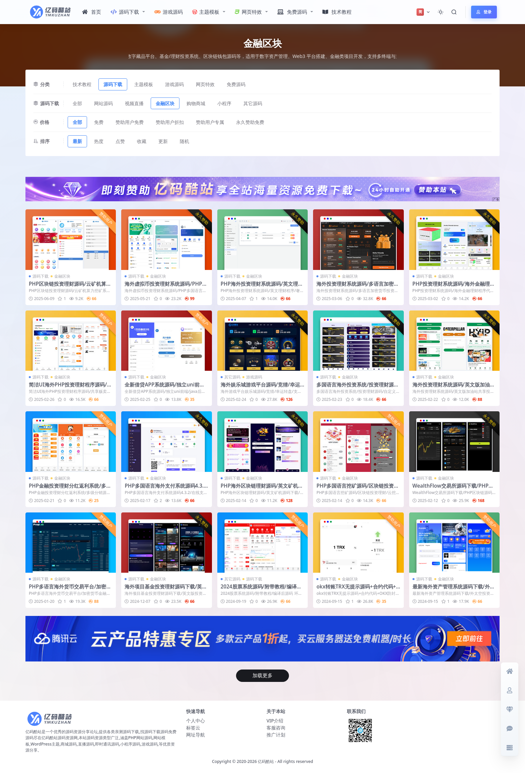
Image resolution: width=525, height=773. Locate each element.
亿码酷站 (266, 761)
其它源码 (252, 103)
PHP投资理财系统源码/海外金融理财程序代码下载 (453, 286)
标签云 (193, 727)
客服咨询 (276, 727)
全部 (77, 103)
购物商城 (195, 103)
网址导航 (195, 734)
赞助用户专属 (210, 122)
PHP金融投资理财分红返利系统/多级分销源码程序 (70, 488)
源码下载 (124, 11)
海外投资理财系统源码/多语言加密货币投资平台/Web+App (357, 286)
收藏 (141, 141)
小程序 (224, 103)
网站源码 (103, 103)
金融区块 (165, 103)
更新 (163, 141)
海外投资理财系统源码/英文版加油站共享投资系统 (453, 387)
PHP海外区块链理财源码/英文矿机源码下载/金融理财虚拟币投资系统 (262, 488)
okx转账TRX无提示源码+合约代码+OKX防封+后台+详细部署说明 (358, 589)
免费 (98, 122)
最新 (77, 141)
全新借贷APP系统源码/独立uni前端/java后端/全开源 (166, 387)
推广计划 (276, 734)
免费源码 (292, 11)
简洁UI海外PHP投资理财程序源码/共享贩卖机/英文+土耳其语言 (70, 387)
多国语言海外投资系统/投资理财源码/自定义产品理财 (355, 387)
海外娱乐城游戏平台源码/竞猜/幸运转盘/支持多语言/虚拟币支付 (260, 387)
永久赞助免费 (250, 122)
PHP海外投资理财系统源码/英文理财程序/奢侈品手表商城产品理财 (262, 286)
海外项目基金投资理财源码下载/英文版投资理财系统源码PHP (166, 589)
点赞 (120, 141)
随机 (184, 141)
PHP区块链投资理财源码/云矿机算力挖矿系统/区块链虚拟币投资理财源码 (70, 286)
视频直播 (134, 103)
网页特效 (248, 11)
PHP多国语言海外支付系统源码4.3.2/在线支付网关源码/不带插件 (164, 488)
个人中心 (195, 720)
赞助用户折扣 (170, 122)
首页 (91, 11)
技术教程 (337, 11)
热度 (98, 141)
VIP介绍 (275, 720)
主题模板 (205, 11)
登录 (484, 12)
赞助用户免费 (130, 122)
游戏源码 (168, 11)
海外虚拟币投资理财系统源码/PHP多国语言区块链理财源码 (166, 286)
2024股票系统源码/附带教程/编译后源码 (261, 589)
